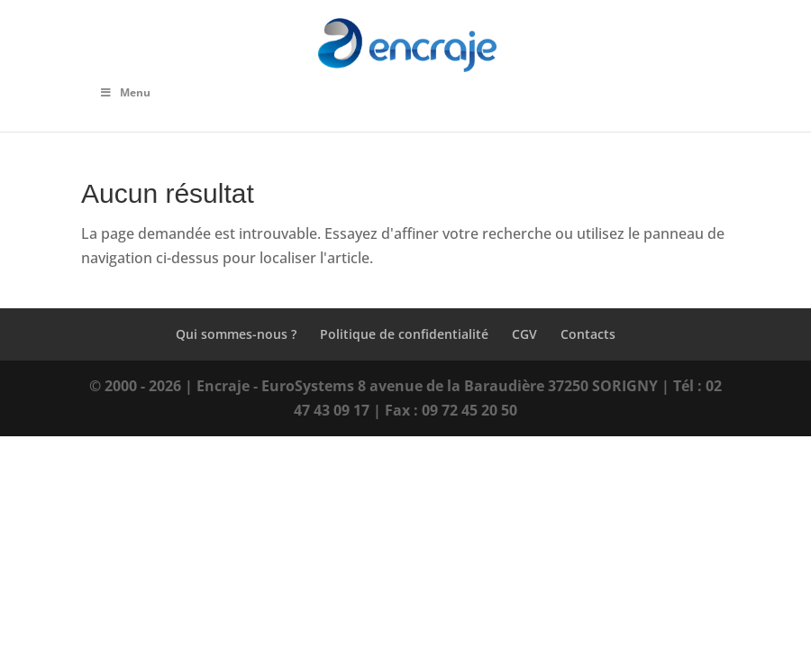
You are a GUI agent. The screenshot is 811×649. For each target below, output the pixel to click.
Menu (124, 92)
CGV (524, 334)
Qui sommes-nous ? (236, 334)
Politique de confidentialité (404, 334)
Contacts (587, 334)
